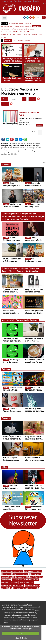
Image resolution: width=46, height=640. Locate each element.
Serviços (4, 582)
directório (7, 41)
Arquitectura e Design (18, 213)
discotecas (4, 37)
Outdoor (6, 369)
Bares (20, 571)
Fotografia (17, 216)
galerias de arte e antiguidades (11, 34)
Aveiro (32, 99)
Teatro (33, 216)
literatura (26, 34)
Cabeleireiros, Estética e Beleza (25, 579)
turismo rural (19, 26)
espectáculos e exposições (21, 32)
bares (40, 34)
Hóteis (12, 320)
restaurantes (13, 23)
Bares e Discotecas (30, 268)
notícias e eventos (24, 41)
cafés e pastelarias (25, 23)
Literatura (14, 219)
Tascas (5, 271)
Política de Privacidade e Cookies (21, 605)
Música (5, 219)
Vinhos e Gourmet (17, 271)
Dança (41, 216)
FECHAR (21, 633)
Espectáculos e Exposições (12, 585)
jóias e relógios (6, 32)
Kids (4, 467)
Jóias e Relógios (26, 582)
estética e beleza (29, 29)
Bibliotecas (5, 574)
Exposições (25, 219)
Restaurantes (16, 268)
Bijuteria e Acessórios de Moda (26, 588)
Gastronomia (32, 271)
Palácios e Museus (19, 574)
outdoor (28, 26)
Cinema (26, 216)
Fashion (6, 418)
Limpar (5, 99)
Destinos (34, 320)
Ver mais (39, 125)
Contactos (5, 605)
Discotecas (28, 571)
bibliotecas (36, 26)
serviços (34, 34)
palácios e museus (17, 29)
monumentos (5, 29)
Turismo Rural (22, 320)
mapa (14, 41)
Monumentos (34, 574)
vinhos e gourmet (7, 26)
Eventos (6, 164)
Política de (20, 638)
